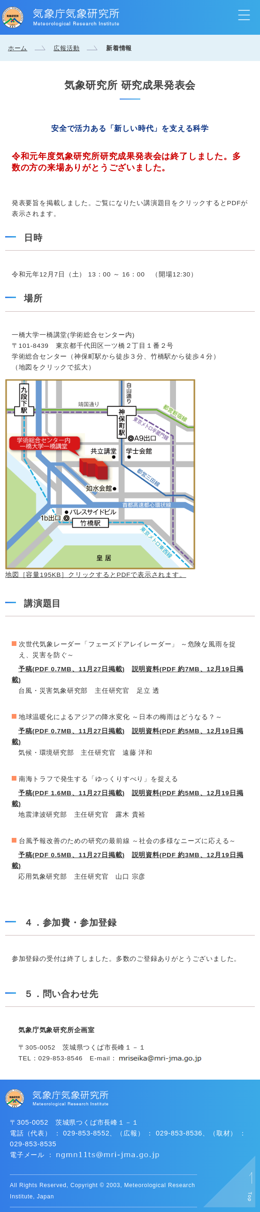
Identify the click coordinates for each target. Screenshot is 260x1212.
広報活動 (66, 48)
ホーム (17, 48)
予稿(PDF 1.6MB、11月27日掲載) (71, 793)
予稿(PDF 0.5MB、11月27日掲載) (71, 855)
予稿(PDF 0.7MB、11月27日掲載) (71, 669)
